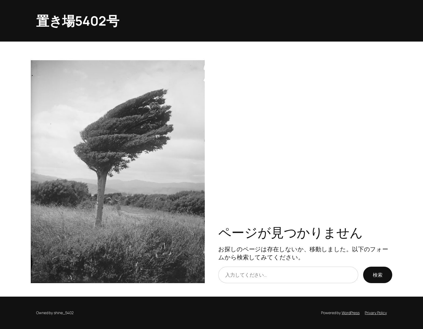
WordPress (351, 312)
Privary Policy (376, 312)
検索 (378, 275)
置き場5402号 (77, 20)
